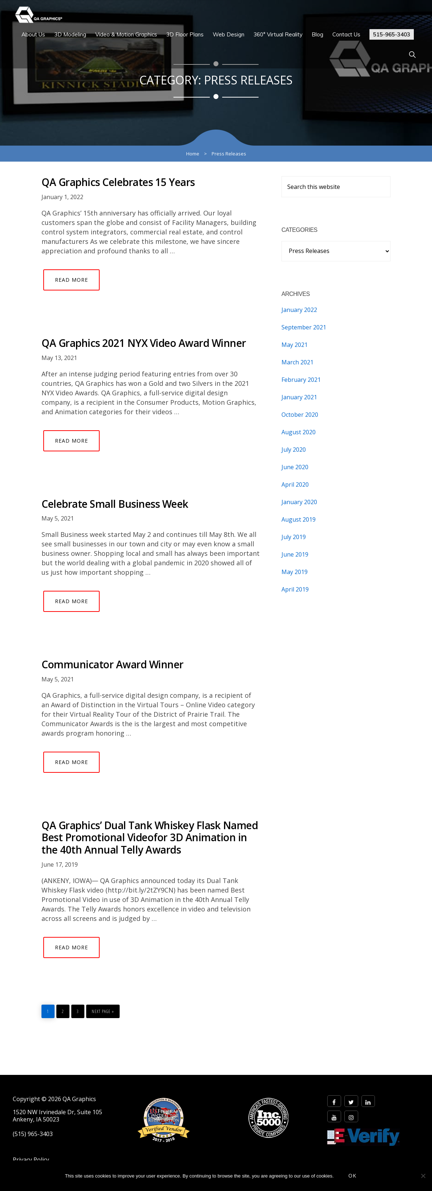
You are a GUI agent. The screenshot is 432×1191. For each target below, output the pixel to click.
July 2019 (293, 537)
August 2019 (298, 519)
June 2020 (294, 467)
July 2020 (293, 450)
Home (192, 153)
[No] (423, 1175)
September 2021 (303, 327)
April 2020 (295, 484)
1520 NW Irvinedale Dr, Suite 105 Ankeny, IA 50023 (57, 1115)
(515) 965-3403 (33, 1134)
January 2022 (299, 310)
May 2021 (294, 345)
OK (352, 1175)
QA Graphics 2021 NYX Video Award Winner (143, 343)
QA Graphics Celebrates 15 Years (118, 182)
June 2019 (294, 554)
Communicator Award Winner (112, 664)
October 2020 (299, 415)
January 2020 (299, 502)
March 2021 (297, 362)
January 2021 (299, 397)
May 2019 (294, 572)
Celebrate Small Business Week (114, 504)
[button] (412, 54)
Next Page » (102, 1009)
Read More (71, 279)
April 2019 (295, 589)
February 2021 (301, 380)
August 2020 (298, 432)
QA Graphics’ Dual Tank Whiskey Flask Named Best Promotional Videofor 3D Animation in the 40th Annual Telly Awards (149, 837)
